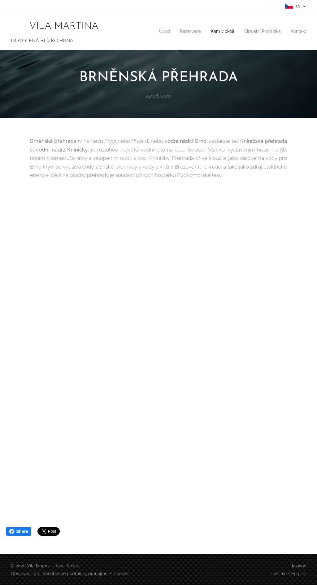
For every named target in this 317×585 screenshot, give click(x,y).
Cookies (121, 573)
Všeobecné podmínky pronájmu (75, 573)
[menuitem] (152, 31)
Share (18, 531)
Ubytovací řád (26, 573)
